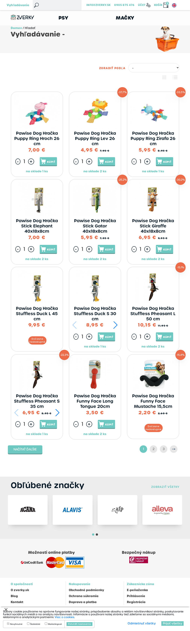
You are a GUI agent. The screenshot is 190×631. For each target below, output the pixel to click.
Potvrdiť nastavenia (79, 624)
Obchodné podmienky (86, 590)
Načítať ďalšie (25, 449)
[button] (115, 325)
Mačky (125, 18)
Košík (158, 5)
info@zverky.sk (98, 5)
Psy (63, 18)
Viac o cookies (64, 617)
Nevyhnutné (16, 624)
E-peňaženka (137, 590)
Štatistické (35, 624)
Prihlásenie (136, 596)
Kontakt (17, 602)
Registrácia (136, 602)
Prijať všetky (172, 623)
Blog (14, 596)
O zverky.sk (20, 590)
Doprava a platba (82, 602)
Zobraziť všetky (165, 487)
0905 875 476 (124, 5)
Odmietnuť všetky (142, 623)
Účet (142, 5)
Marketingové (55, 624)
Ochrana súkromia (83, 596)
